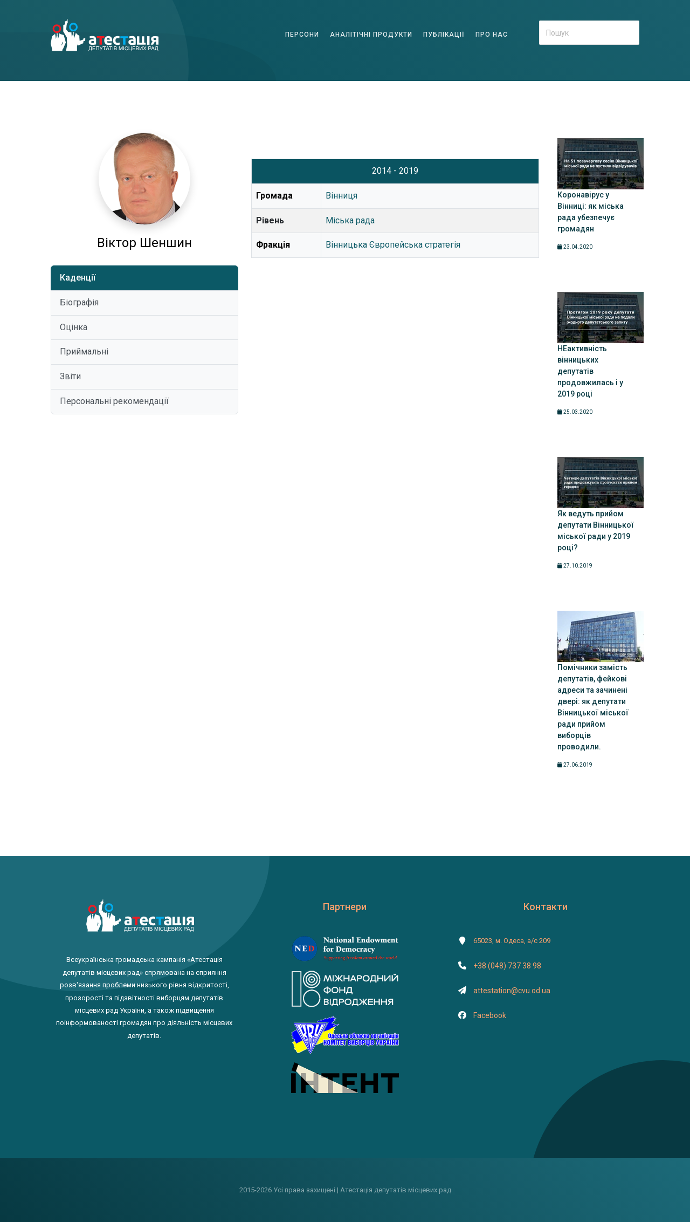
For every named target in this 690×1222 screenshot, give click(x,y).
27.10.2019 (574, 566)
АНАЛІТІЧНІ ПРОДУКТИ (371, 34)
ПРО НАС (491, 34)
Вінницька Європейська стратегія (393, 245)
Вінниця (341, 195)
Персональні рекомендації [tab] (114, 401)
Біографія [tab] (79, 302)
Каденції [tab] (77, 277)
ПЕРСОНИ (302, 34)
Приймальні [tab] (84, 351)
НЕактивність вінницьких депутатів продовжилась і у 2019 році (590, 371)
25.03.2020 (574, 412)
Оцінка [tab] (73, 327)
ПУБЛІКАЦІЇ (444, 34)
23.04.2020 (574, 247)
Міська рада (350, 220)
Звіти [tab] (70, 376)
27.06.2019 (574, 765)
